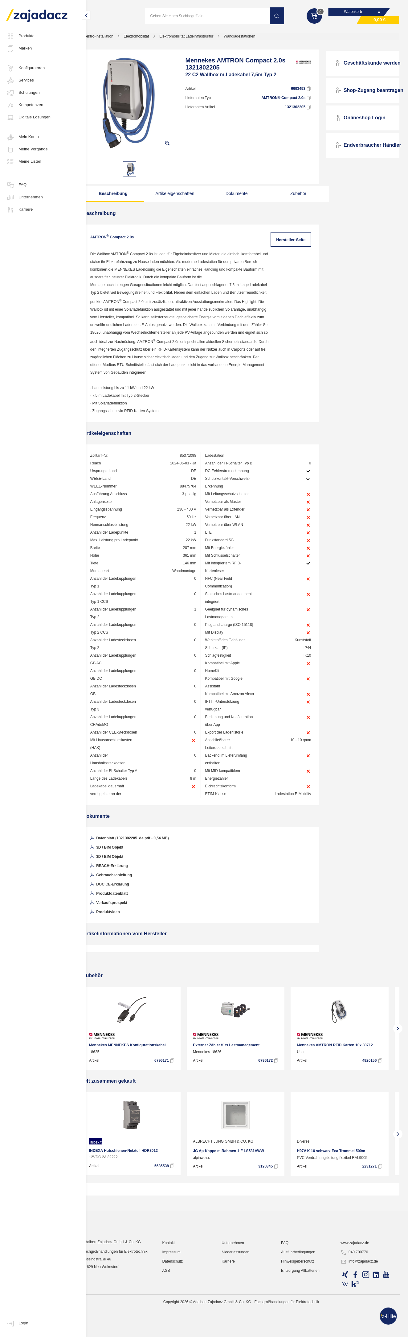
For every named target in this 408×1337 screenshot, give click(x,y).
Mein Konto (22, 137)
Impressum (180, 1320)
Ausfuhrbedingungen (303, 1320)
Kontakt (177, 1311)
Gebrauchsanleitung (121, 900)
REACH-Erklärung (119, 891)
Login (17, 1323)
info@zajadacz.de (362, 1330)
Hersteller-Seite (294, 241)
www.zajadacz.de (357, 1311)
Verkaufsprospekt (119, 928)
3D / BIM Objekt (117, 872)
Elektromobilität (148, 38)
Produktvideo (115, 937)
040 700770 (356, 1320)
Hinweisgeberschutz (302, 1329)
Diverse (314, 1166)
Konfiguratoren (25, 68)
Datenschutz (181, 1329)
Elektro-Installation (109, 38)
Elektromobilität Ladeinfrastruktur (198, 38)
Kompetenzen (24, 105)
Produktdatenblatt (119, 919)
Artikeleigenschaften (179, 195)
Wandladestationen (251, 38)
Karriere (19, 209)
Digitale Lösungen (28, 117)
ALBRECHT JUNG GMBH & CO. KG (223, 1166)
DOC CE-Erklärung (120, 909)
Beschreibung (122, 195)
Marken (19, 48)
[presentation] (95, 1053)
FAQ (16, 185)
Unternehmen (24, 197)
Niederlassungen (242, 1320)
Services (20, 80)
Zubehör (293, 195)
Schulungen (23, 93)
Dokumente (236, 195)
